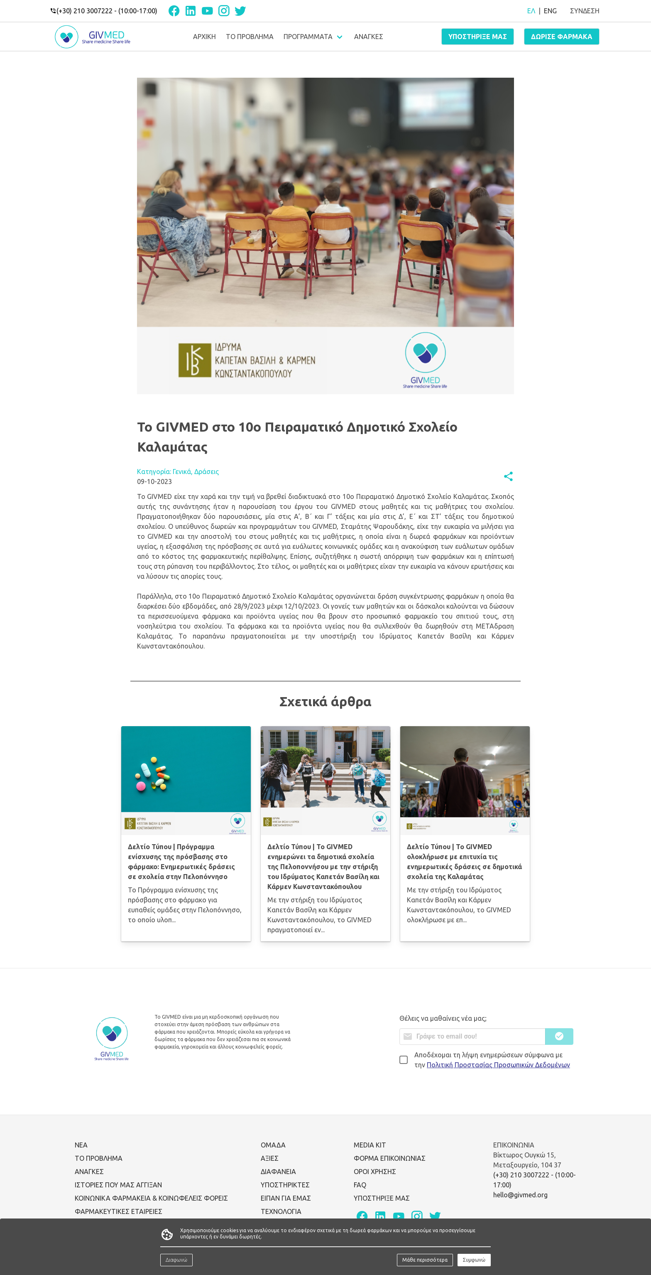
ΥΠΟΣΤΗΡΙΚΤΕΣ (285, 1185)
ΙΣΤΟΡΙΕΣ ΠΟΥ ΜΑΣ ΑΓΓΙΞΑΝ (118, 1185)
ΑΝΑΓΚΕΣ (368, 36)
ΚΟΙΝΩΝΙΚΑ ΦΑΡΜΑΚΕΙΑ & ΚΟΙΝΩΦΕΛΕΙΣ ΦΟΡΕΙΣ (151, 1198)
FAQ (360, 1185)
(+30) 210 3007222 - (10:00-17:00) (103, 11)
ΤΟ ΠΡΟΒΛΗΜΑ (250, 36)
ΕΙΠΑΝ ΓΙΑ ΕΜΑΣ (286, 1198)
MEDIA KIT (370, 1145)
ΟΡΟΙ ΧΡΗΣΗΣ (375, 1171)
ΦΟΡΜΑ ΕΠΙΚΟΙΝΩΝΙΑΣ (390, 1158)
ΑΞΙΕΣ (270, 1158)
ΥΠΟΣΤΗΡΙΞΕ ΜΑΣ (382, 1198)
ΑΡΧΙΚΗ (204, 36)
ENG (550, 11)
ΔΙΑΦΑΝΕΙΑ (278, 1171)
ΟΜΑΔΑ (273, 1145)
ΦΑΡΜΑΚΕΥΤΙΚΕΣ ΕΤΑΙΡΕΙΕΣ (118, 1211)
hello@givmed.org (520, 1195)
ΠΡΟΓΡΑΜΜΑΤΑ (308, 36)
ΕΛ (531, 11)
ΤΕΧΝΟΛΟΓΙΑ (281, 1211)
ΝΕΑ (81, 1145)
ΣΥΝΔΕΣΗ (585, 11)
